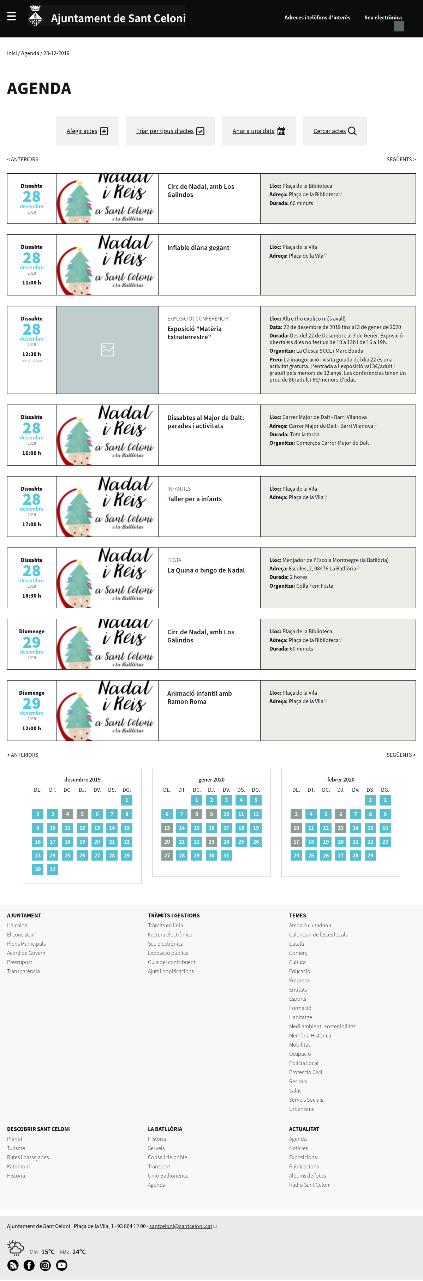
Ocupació (300, 1053)
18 (67, 841)
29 (127, 855)
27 (97, 855)
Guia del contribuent (172, 961)
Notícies (298, 1147)
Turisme (16, 1147)
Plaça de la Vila (306, 255)
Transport (159, 1166)
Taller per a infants (194, 499)
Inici (12, 52)
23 (38, 855)
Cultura (297, 961)
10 (52, 827)
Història (16, 1175)
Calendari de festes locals (318, 934)
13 (97, 827)
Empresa (299, 980)
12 (82, 827)
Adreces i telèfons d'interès (317, 17)
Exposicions (303, 1157)
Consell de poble (167, 1157)
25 (67, 855)
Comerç (298, 952)
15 (127, 827)
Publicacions (304, 1166)
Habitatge (300, 1016)
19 (82, 841)
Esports (297, 998)
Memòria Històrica (310, 1035)
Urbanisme (302, 1108)
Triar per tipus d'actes (165, 131)
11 (67, 827)
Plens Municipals (26, 943)
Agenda (30, 52)
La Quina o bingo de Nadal (206, 570)
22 (127, 841)
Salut (295, 1090)
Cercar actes (330, 131)
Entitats (298, 989)
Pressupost (19, 961)
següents (401, 159)
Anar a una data (254, 131)
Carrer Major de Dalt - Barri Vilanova (331, 425)
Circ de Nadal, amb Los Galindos (200, 190)
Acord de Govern (26, 952)
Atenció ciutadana (310, 925)
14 (112, 827)
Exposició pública (168, 952)
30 (38, 869)
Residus (298, 1081)
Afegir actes (82, 131)
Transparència (23, 971)
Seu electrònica (383, 17)
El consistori (21, 934)
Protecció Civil (305, 1072)
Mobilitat (299, 1044)
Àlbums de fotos (307, 1175)
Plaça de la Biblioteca (314, 194)
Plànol (14, 1138)
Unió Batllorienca (168, 1175)
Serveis (156, 1147)
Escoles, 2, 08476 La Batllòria (322, 568)
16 (38, 841)
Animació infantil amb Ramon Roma (199, 697)
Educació (299, 971)
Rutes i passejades (28, 1157)
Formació (300, 1007)
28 (112, 855)
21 (112, 841)
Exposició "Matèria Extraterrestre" (194, 332)
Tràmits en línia (165, 925)
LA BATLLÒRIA (165, 1128)
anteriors (22, 159)
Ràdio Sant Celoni (310, 1184)
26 (82, 855)
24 (52, 855)
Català (296, 943)
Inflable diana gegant (198, 247)
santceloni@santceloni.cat (180, 1225)
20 (97, 841)
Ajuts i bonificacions (171, 971)
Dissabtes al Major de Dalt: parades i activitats (205, 421)
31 (52, 869)
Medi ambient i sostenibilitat (322, 1026)
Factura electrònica (170, 934)
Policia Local (303, 1062)
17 (52, 841)
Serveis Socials (306, 1099)
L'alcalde (17, 925)
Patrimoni (18, 1166)
